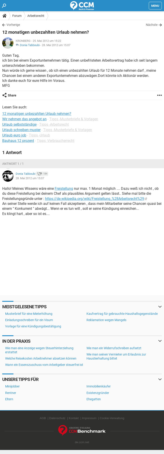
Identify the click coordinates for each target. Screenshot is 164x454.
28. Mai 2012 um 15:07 (56, 45)
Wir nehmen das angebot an (24, 119)
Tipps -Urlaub (39, 135)
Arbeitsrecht (35, 16)
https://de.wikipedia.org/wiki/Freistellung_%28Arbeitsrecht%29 (94, 199)
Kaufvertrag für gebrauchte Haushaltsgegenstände (122, 313)
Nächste (152, 25)
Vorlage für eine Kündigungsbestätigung (33, 326)
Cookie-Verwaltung (112, 418)
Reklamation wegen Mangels (106, 320)
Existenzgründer (97, 393)
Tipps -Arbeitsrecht (54, 124)
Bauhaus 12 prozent (18, 141)
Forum (17, 16)
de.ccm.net (82, 442)
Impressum (89, 418)
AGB (43, 418)
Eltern (9, 399)
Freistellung (64, 188)
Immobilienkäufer (98, 386)
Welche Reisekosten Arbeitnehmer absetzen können (40, 358)
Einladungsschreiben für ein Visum (29, 320)
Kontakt (74, 418)
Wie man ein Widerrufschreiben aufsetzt (113, 348)
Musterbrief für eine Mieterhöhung (28, 313)
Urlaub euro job (14, 135)
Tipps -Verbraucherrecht (55, 141)
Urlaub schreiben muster (21, 130)
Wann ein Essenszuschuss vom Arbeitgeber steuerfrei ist (44, 365)
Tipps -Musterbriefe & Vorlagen (73, 119)
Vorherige (13, 25)
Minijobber (12, 386)
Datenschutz (57, 418)
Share (12, 95)
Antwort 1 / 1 (13, 163)
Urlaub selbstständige (19, 124)
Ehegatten (93, 399)
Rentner (10, 393)
